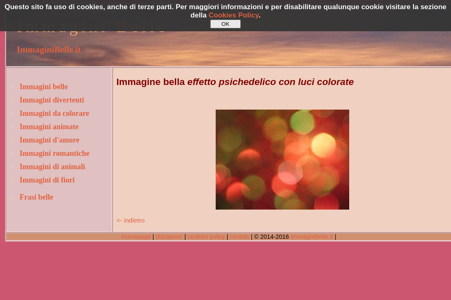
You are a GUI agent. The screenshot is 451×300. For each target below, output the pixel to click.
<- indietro (130, 220)
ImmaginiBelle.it (49, 50)
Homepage (136, 236)
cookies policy (206, 236)
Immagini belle (44, 86)
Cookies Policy (234, 15)
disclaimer (169, 236)
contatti (239, 236)
